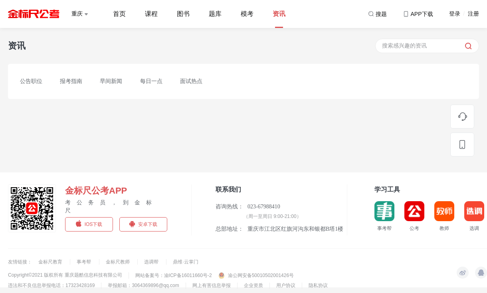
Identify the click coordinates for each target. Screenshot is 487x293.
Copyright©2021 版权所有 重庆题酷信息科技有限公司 (65, 275)
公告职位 (31, 81)
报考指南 (71, 81)
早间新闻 (111, 81)
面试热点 (191, 81)
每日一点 (151, 81)
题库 (215, 13)
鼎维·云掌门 (185, 262)
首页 (119, 13)
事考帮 (84, 262)
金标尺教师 (118, 262)
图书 (183, 13)
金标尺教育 (50, 262)
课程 (151, 13)
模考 (247, 13)
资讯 (279, 13)
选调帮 (152, 262)
